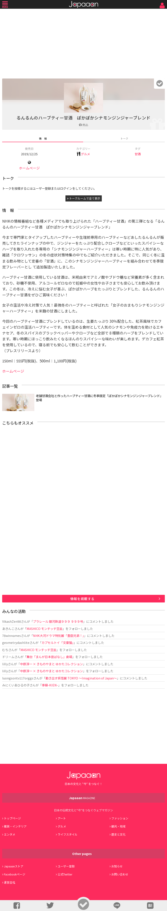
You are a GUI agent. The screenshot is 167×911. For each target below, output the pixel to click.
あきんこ (8, 628)
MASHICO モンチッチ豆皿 (44, 628)
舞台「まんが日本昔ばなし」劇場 (49, 656)
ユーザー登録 (66, 866)
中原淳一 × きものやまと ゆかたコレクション (51, 664)
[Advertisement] (83, 42)
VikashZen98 (11, 621)
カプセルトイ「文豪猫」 (57, 642)
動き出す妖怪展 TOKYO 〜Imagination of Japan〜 (81, 678)
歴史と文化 (118, 834)
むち (5, 649)
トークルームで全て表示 (83, 198)
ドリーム (8, 656)
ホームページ (29, 168)
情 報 (43, 138)
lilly (5, 664)
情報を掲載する (82, 598)
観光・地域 (118, 826)
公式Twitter (65, 874)
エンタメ (9, 834)
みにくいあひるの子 (16, 685)
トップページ (12, 818)
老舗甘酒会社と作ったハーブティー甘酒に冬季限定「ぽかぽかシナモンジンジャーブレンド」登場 (99, 397)
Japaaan (83, 4)
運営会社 (9, 882)
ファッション (119, 818)
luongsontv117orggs (17, 678)
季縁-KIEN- (50, 685)
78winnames (11, 635)
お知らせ (117, 866)
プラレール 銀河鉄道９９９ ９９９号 (58, 621)
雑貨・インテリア (15, 826)
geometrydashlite (15, 642)
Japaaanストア (13, 866)
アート (62, 818)
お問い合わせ (119, 874)
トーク (124, 138)
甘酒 (138, 154)
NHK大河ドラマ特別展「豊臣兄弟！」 (58, 635)
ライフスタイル (67, 834)
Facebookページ (14, 874)
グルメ (85, 154)
